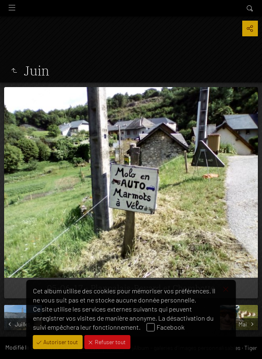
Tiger (250, 347)
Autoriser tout (60, 341)
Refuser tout (110, 341)
